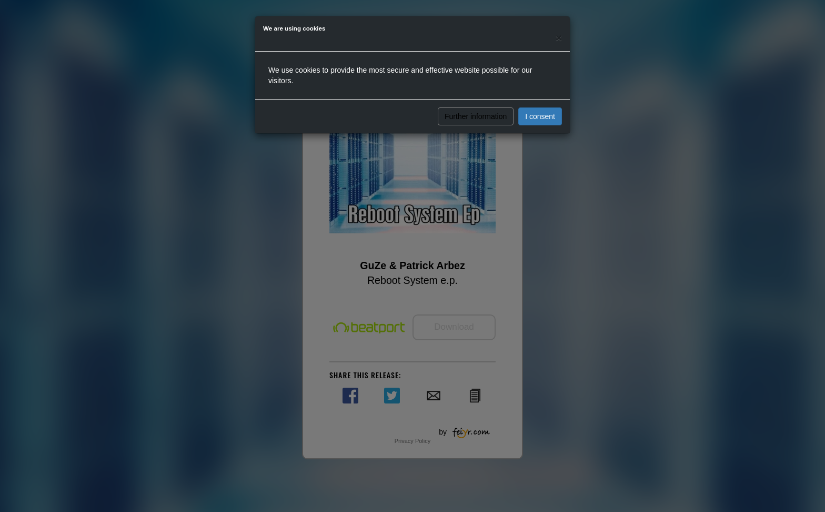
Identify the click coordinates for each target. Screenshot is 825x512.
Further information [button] (476, 116)
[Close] (559, 37)
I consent (540, 116)
